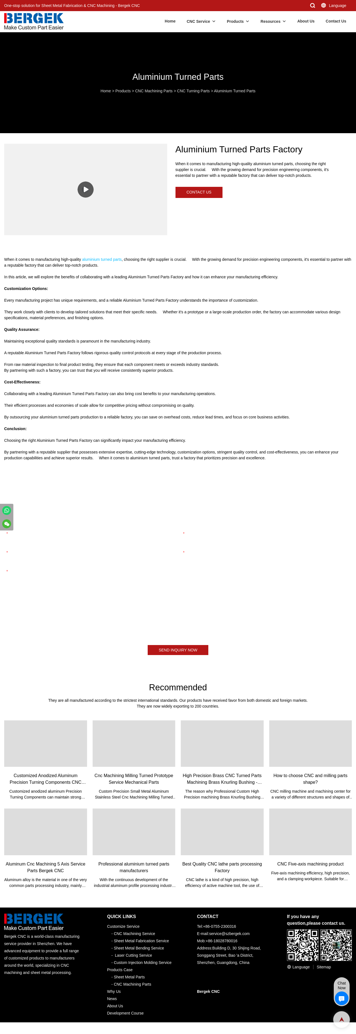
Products (235, 21)
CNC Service (198, 21)
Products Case (120, 970)
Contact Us (336, 21)
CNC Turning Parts (193, 91)
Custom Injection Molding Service (143, 962)
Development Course (125, 1013)
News (112, 998)
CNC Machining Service (134, 933)
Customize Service (123, 926)
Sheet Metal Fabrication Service (141, 941)
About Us (306, 21)
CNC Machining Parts (154, 91)
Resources (271, 21)
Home (170, 21)
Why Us (114, 991)
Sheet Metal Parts (129, 977)
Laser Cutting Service (133, 955)
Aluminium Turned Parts (234, 91)
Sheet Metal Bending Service (139, 948)
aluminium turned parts (102, 259)
